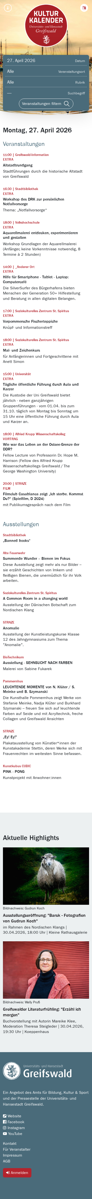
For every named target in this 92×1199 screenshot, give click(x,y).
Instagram (14, 1128)
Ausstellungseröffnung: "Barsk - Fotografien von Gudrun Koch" (44, 918)
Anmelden (17, 1173)
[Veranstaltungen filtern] (46, 104)
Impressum (12, 1155)
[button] (84, 8)
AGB (6, 1161)
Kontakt (9, 1144)
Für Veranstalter (16, 1149)
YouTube (12, 1134)
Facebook (13, 1122)
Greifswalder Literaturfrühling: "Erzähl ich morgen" (42, 1012)
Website (12, 1116)
